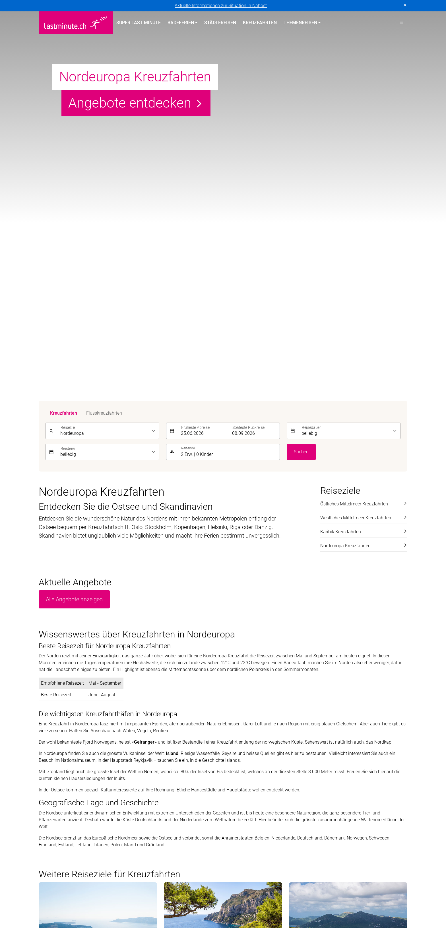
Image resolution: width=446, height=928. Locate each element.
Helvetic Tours (207, 899)
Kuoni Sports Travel (374, 899)
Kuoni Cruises (334, 899)
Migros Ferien (148, 906)
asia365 (76, 899)
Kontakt (328, 753)
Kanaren (47, 784)
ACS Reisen (50, 899)
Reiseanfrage (333, 784)
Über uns (329, 743)
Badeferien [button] (181, 22)
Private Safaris (183, 906)
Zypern (46, 753)
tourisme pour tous (271, 906)
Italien (139, 784)
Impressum (79, 835)
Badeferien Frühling (63, 732)
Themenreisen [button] (300, 22)
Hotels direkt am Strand (249, 743)
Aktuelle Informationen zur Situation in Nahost (221, 5)
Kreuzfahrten (260, 22)
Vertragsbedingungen (116, 835)
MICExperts (117, 906)
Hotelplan (237, 899)
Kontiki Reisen (268, 899)
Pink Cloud (215, 906)
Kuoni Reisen (301, 899)
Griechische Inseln (151, 763)
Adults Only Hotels (244, 773)
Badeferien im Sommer (162, 732)
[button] (401, 22)
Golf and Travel (172, 899)
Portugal (47, 743)
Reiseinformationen (339, 773)
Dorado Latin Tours (131, 899)
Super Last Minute (138, 22)
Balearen (47, 773)
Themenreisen (244, 732)
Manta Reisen (86, 906)
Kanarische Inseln (150, 753)
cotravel (98, 899)
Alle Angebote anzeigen (74, 160)
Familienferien (240, 763)
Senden (396, 702)
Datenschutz (51, 835)
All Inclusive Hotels (245, 753)
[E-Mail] (311, 702)
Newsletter (330, 763)
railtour (239, 906)
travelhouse (308, 906)
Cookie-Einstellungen (164, 835)
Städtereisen (220, 22)
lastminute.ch (52, 906)
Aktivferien (236, 784)
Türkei (45, 763)
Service (329, 732)
